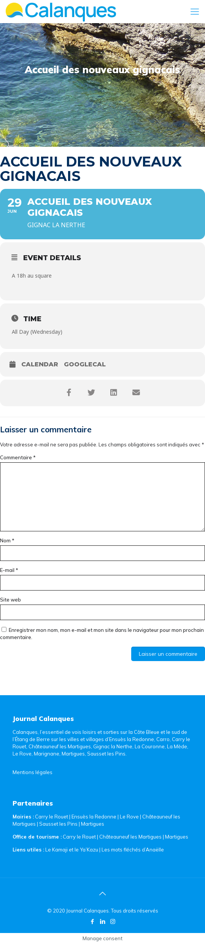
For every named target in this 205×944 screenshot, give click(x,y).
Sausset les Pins (58, 824)
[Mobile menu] (194, 11)
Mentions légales (32, 772)
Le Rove (129, 817)
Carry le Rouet (51, 817)
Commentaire (18, 457)
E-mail (9, 570)
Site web (10, 600)
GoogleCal (85, 364)
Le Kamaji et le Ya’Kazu (71, 850)
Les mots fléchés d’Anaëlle (133, 850)
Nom (7, 540)
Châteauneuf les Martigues (130, 837)
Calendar (39, 364)
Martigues (92, 824)
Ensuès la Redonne (95, 817)
